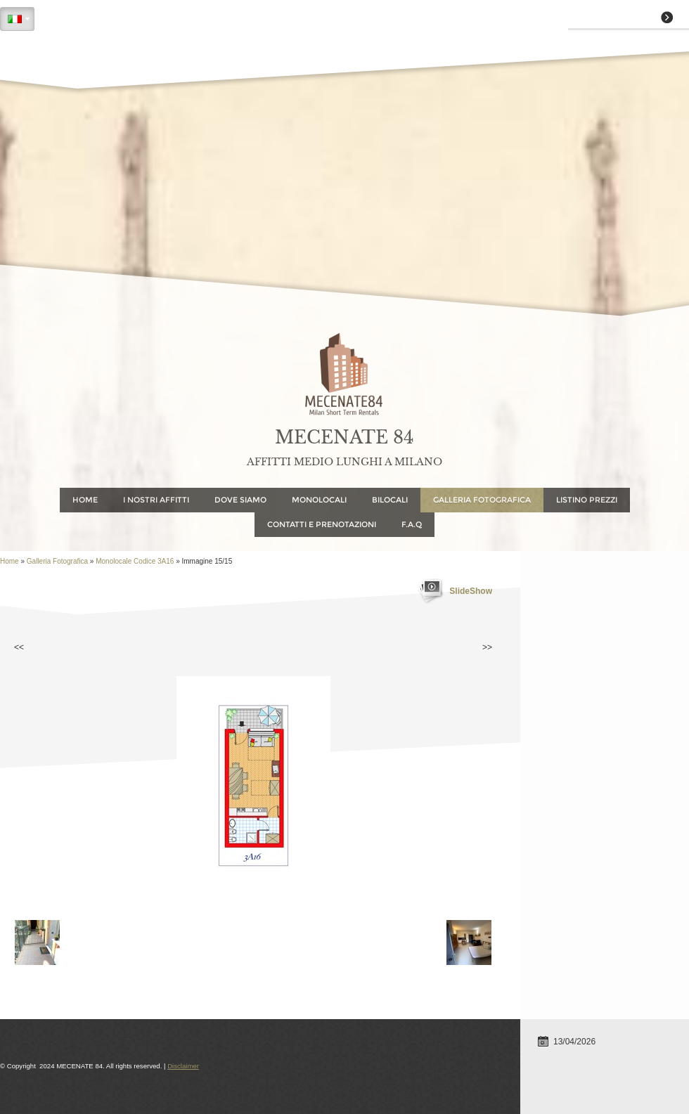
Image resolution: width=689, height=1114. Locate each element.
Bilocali (390, 500)
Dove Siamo (240, 500)
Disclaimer (183, 1066)
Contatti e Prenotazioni (321, 524)
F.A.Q (411, 524)
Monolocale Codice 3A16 (135, 561)
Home (85, 500)
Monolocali (319, 500)
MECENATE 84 (344, 437)
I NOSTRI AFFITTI (156, 500)
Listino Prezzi (586, 500)
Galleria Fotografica (482, 500)
